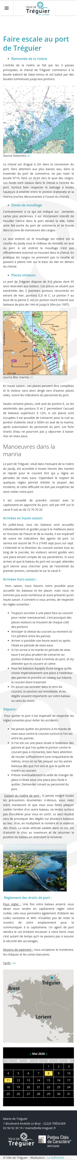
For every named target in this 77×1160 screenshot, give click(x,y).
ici (29, 156)
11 (8, 1080)
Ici (14, 963)
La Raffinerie (55, 1158)
